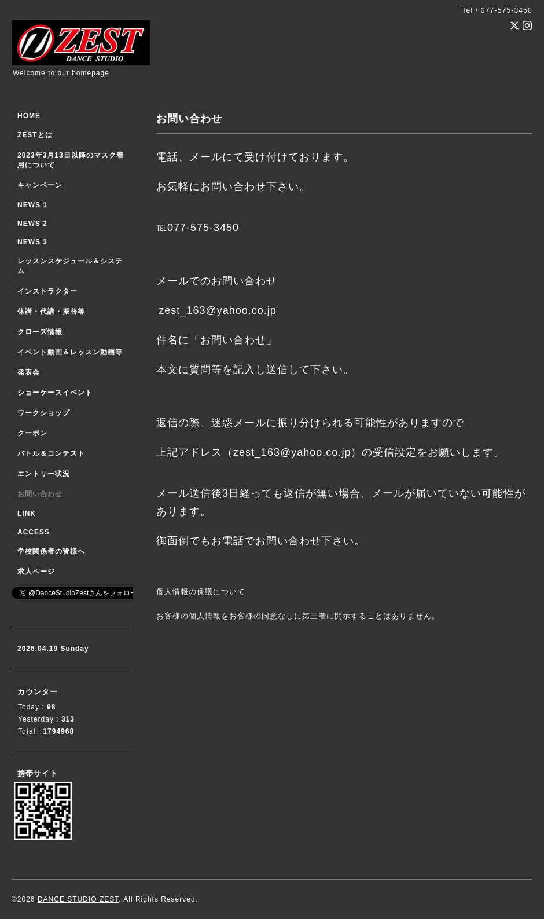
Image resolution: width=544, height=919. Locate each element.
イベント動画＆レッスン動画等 (70, 352)
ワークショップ (43, 413)
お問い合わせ (40, 494)
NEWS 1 (32, 205)
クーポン (32, 433)
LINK (26, 514)
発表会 (28, 372)
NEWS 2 (32, 223)
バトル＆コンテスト (51, 453)
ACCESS (33, 532)
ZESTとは (35, 135)
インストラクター (47, 291)
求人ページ (36, 571)
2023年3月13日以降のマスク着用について (70, 160)
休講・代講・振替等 (51, 311)
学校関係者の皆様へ (51, 551)
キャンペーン (40, 185)
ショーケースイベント (55, 393)
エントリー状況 (43, 474)
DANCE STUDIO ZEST (78, 899)
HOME (29, 116)
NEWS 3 (32, 242)
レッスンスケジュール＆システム (70, 266)
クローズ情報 (40, 332)
